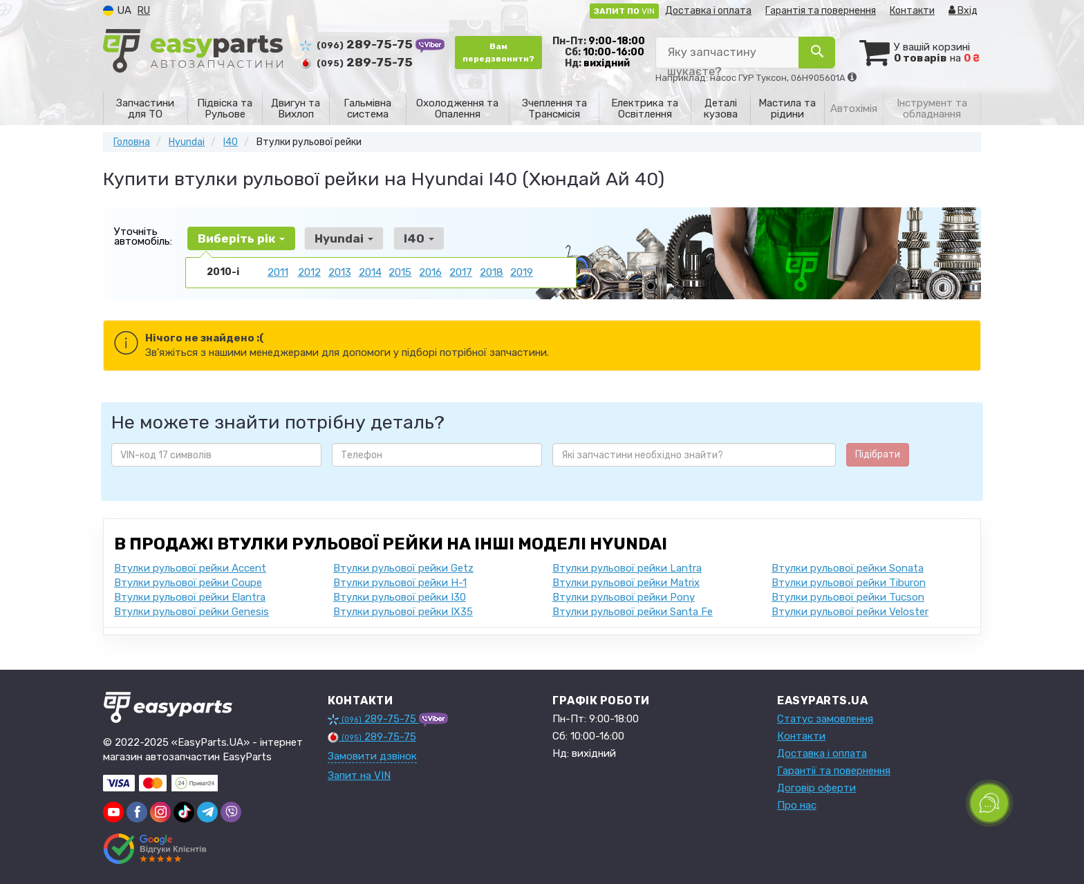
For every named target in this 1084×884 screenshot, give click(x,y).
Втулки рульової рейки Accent (190, 567)
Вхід (963, 11)
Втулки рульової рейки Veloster (850, 611)
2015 (400, 271)
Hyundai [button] (338, 238)
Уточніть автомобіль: (143, 236)
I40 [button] (409, 238)
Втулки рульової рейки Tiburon (849, 582)
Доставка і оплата (708, 11)
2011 (278, 271)
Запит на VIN (359, 775)
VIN (624, 11)
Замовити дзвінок (372, 755)
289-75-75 (357, 44)
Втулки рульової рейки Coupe (188, 582)
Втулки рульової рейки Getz (403, 567)
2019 (521, 271)
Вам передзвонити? (498, 52)
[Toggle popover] (989, 803)
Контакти (912, 11)
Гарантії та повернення (833, 770)
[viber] (137, 811)
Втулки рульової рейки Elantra (189, 596)
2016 (430, 271)
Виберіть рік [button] (239, 238)
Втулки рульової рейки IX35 (403, 611)
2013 (339, 271)
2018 (491, 271)
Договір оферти (816, 787)
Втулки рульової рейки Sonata (848, 567)
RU (144, 11)
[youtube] (113, 811)
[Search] (817, 52)
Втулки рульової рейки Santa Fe (632, 611)
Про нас (796, 804)
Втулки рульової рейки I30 (399, 596)
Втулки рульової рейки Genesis (191, 611)
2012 (309, 271)
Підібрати (877, 454)
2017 (460, 271)
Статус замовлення (825, 718)
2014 (370, 271)
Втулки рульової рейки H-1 (400, 582)
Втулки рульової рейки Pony (623, 596)
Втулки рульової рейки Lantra (627, 567)
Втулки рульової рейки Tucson (848, 596)
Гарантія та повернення (820, 11)
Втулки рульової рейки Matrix (626, 582)
